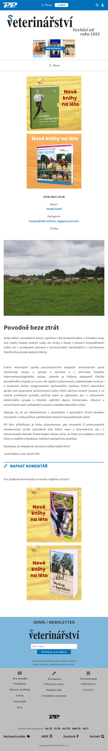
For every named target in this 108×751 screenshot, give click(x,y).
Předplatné (20, 683)
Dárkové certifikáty (19, 689)
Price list (88, 689)
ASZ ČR (66, 728)
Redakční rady (54, 690)
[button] (54, 652)
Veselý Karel (54, 209)
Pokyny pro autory (54, 684)
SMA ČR (76, 728)
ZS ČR (57, 728)
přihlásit (64, 479)
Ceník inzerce (88, 684)
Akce (19, 707)
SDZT (85, 728)
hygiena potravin (68, 221)
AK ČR (48, 728)
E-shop (20, 695)
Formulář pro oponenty (54, 695)
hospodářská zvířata (42, 221)
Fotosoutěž (20, 701)
